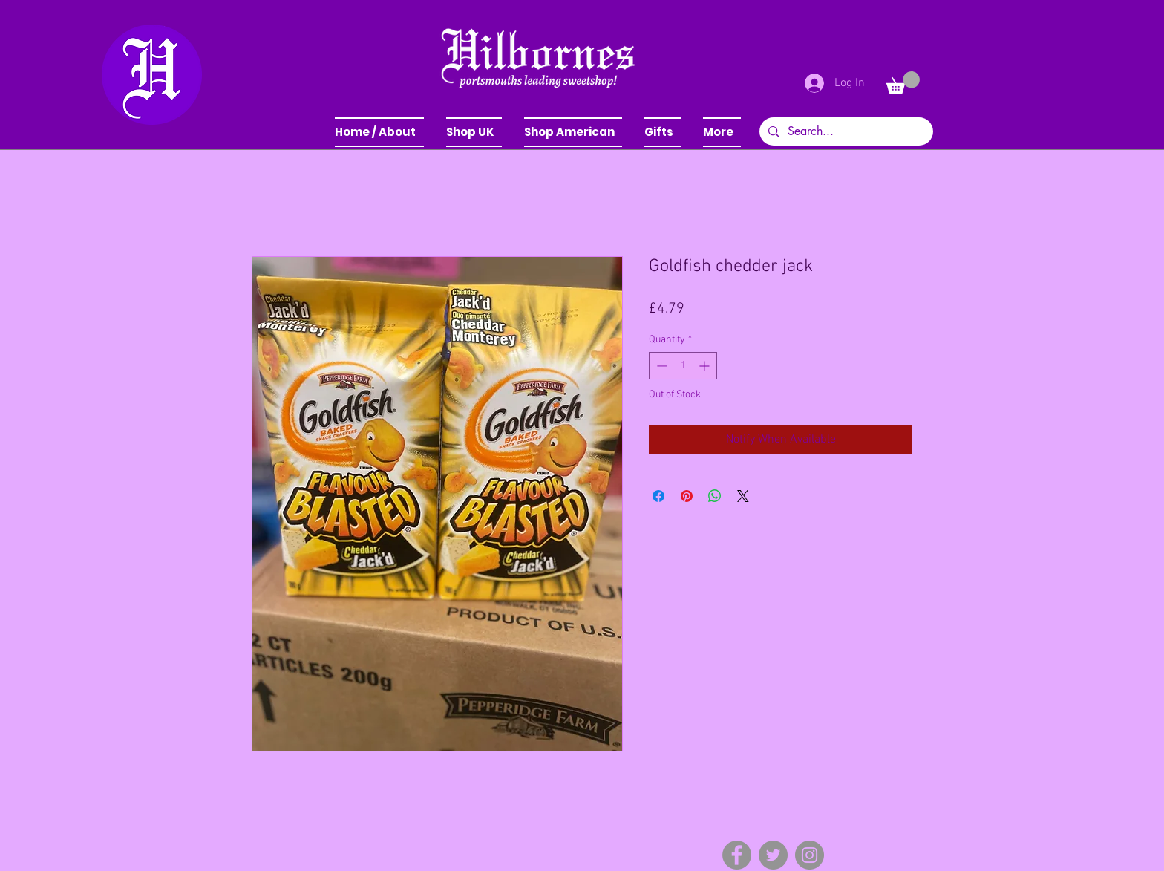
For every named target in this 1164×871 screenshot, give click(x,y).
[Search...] (845, 131)
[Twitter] (773, 855)
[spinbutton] (683, 366)
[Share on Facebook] (658, 496)
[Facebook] (736, 855)
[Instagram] (809, 855)
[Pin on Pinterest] (687, 496)
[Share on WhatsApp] (715, 496)
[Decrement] (660, 366)
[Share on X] (743, 496)
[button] (474, 132)
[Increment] (705, 366)
